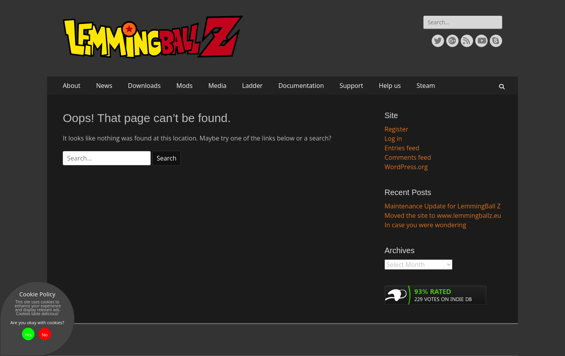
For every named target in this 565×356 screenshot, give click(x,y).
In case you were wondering (425, 225)
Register (396, 129)
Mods (185, 85)
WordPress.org (406, 166)
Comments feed (408, 157)
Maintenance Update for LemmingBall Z (443, 206)
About (71, 85)
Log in (393, 138)
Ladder (252, 85)
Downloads (144, 85)
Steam (426, 85)
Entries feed (402, 148)
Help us (390, 85)
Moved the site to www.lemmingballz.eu (443, 215)
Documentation (301, 85)
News (104, 85)
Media (217, 85)
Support (351, 85)
